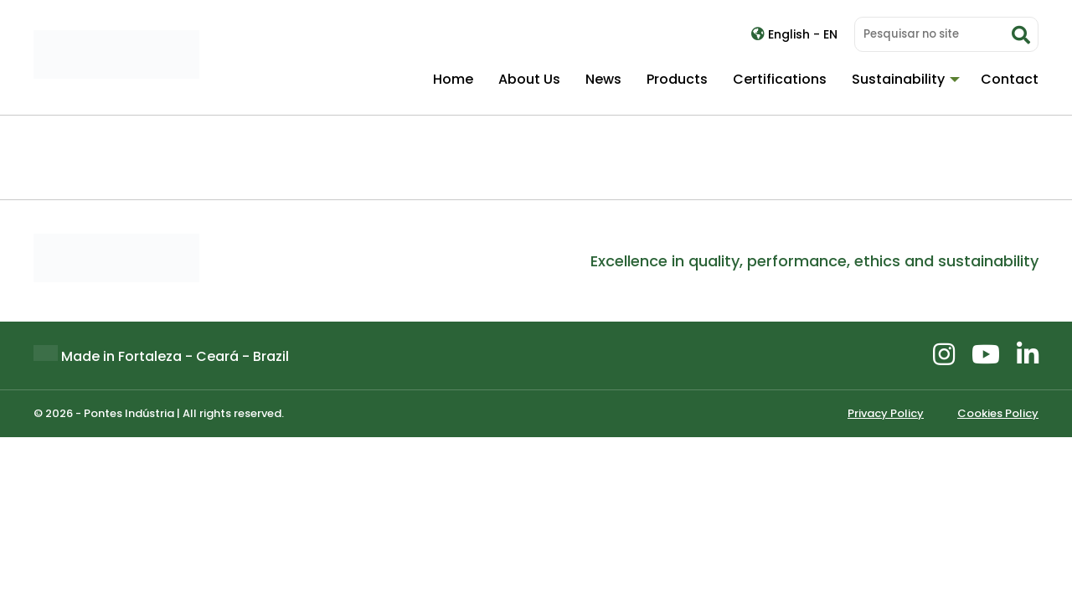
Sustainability (898, 79)
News (603, 79)
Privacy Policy (886, 413)
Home (453, 79)
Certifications (780, 79)
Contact (1009, 79)
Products (677, 79)
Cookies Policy (997, 413)
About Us (529, 79)
